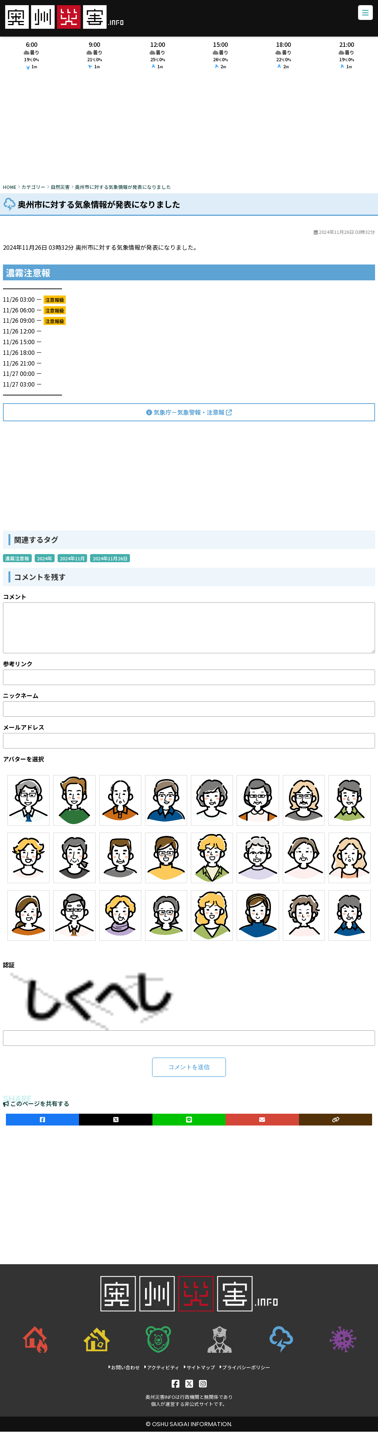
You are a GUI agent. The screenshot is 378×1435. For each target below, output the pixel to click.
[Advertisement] (189, 131)
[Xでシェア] (115, 1123)
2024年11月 (72, 561)
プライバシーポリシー (244, 1370)
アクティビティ (161, 1370)
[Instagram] (203, 1386)
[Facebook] (175, 1386)
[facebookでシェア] (42, 1123)
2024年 (44, 561)
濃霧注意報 (17, 561)
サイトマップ (199, 1370)
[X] (189, 1386)
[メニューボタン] (363, 14)
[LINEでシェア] (189, 1123)
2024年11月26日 (110, 561)
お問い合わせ (124, 1370)
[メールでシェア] (262, 1123)
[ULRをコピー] (335, 1123)
